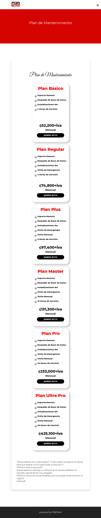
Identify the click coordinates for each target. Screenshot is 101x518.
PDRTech (57, 512)
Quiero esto (50, 135)
